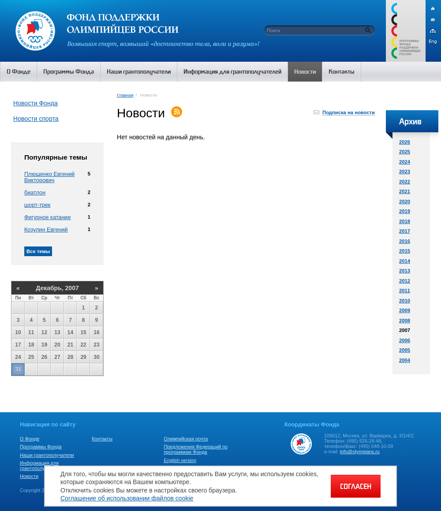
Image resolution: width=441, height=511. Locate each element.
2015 (404, 251)
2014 (404, 261)
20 (57, 345)
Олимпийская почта (186, 438)
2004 (404, 360)
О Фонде (29, 438)
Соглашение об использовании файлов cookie (126, 498)
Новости (29, 476)
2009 (404, 310)
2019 (404, 211)
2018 (404, 221)
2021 (404, 191)
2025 (404, 151)
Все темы (38, 251)
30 (96, 357)
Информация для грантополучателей (41, 465)
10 (18, 332)
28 (70, 357)
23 (96, 345)
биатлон (34, 193)
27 (57, 357)
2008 (404, 320)
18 (31, 345)
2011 (404, 290)
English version (180, 460)
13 (57, 332)
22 (83, 345)
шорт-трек (37, 205)
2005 (404, 350)
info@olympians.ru (360, 451)
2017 (404, 231)
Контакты (102, 438)
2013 (404, 270)
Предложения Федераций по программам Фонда (196, 449)
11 (31, 332)
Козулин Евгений (46, 230)
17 (18, 345)
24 (18, 357)
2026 (404, 142)
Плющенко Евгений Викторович (49, 177)
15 (83, 332)
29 (83, 357)
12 (44, 332)
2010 (404, 300)
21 (70, 345)
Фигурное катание (47, 217)
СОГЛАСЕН (355, 486)
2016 (404, 241)
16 (96, 332)
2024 (404, 161)
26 (44, 357)
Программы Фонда (40, 446)
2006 (404, 340)
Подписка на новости (348, 112)
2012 (404, 280)
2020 (404, 201)
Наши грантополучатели (47, 455)
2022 (404, 181)
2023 (404, 171)
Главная (125, 95)
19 (44, 345)
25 (31, 357)
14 (70, 332)
